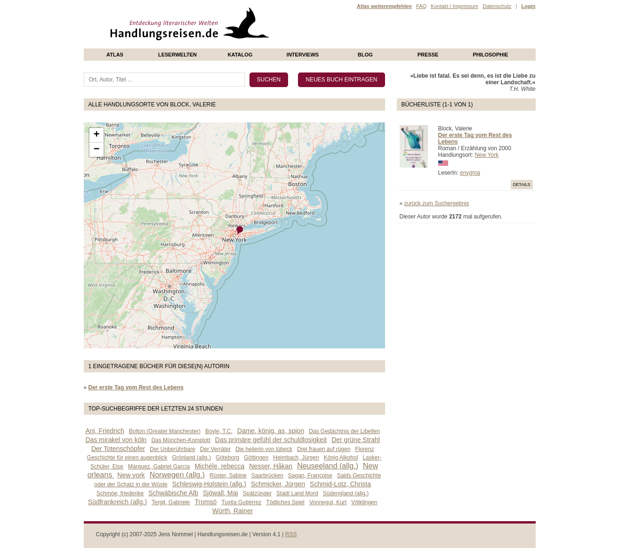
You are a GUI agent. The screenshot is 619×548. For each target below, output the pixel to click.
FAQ (421, 6)
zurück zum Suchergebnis (436, 203)
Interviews (303, 54)
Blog (365, 54)
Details (522, 184)
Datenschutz (496, 6)
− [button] (96, 150)
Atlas (114, 54)
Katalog (240, 54)
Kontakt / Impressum (454, 6)
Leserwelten (177, 54)
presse (428, 54)
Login (529, 6)
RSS (291, 534)
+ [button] (96, 135)
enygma (470, 172)
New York (487, 155)
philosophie (490, 54)
